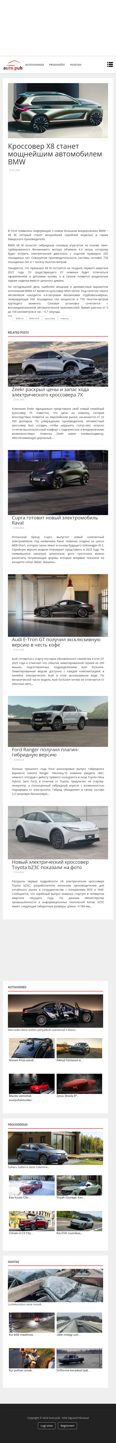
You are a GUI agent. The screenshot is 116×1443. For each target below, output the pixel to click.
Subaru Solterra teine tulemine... (29, 1167)
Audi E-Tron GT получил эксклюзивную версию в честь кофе (56, 642)
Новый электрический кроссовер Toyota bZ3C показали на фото (50, 864)
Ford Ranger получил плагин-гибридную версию (45, 752)
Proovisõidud (18, 1124)
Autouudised (34, 64)
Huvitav (75, 64)
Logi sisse (47, 1426)
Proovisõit (57, 64)
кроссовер (50, 318)
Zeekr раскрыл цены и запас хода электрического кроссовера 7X (50, 392)
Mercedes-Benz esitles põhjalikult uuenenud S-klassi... (42, 1030)
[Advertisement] (58, 28)
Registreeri (67, 1426)
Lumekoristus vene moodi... (26, 1304)
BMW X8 (20, 318)
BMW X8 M (34, 318)
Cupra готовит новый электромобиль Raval (55, 520)
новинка (65, 318)
